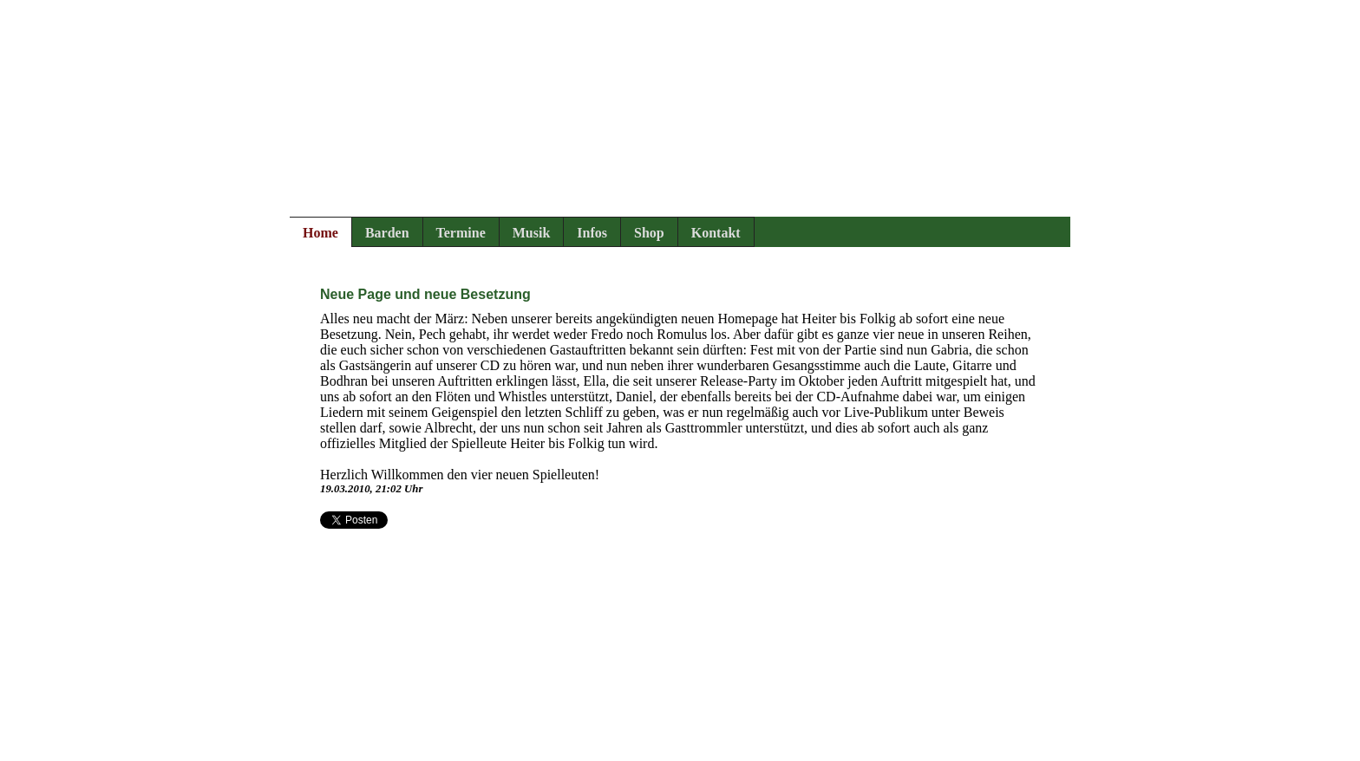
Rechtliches (394, 752)
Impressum (320, 752)
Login (453, 752)
